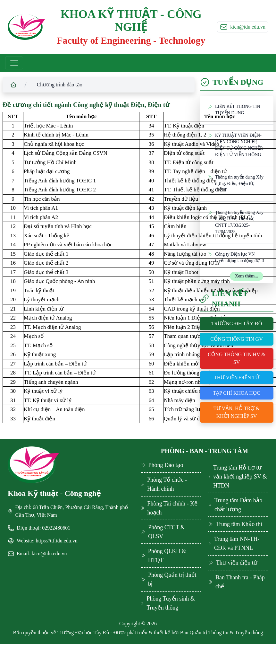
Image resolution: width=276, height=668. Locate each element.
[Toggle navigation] (14, 63)
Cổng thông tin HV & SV (236, 358)
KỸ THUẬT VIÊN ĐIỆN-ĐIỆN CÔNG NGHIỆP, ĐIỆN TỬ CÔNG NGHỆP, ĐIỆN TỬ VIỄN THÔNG (235, 144)
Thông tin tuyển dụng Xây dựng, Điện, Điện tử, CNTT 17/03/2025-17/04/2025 (235, 221)
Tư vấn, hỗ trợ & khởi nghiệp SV (236, 412)
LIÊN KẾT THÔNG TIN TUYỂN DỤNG (233, 109)
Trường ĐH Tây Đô (236, 323)
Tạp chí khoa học (236, 393)
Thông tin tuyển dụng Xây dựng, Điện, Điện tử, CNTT (235, 183)
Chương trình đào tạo (59, 84)
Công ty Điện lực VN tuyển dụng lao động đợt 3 (235, 257)
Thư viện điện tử (236, 377)
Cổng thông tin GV (236, 339)
